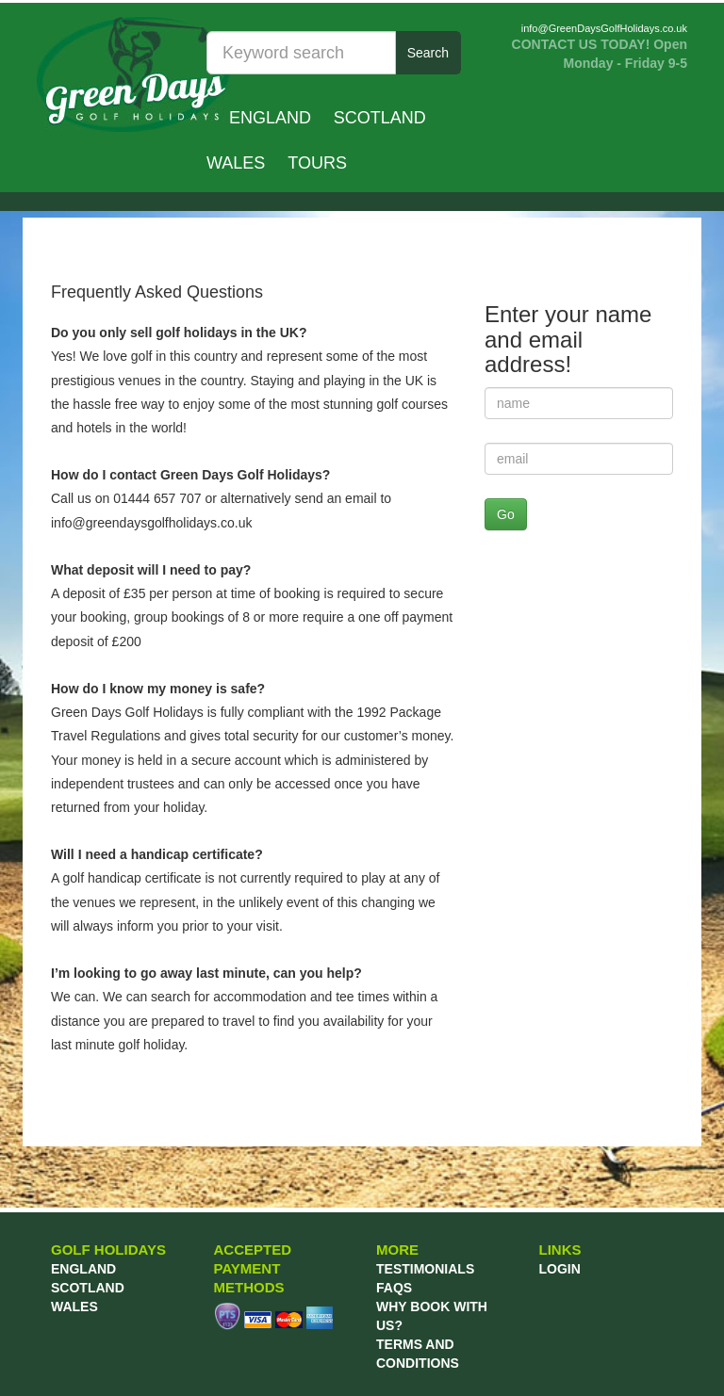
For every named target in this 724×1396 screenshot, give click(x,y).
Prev (61, 232)
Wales (235, 163)
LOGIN (560, 1268)
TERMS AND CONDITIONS (417, 1354)
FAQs (394, 1287)
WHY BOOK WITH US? (431, 1316)
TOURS (317, 163)
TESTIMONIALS (425, 1268)
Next (663, 232)
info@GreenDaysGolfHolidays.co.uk (604, 28)
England (270, 117)
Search (428, 52)
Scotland (380, 117)
